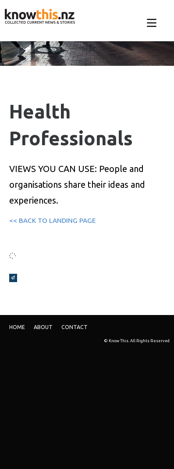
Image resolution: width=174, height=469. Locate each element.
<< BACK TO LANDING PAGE (52, 220)
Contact (74, 327)
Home (17, 327)
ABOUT (43, 327)
